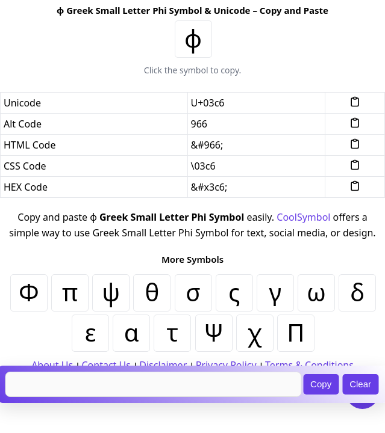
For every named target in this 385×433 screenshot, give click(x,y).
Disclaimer (163, 365)
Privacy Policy (226, 365)
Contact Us (105, 365)
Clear (360, 384)
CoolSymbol (303, 217)
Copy (320, 384)
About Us (52, 365)
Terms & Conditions (309, 365)
